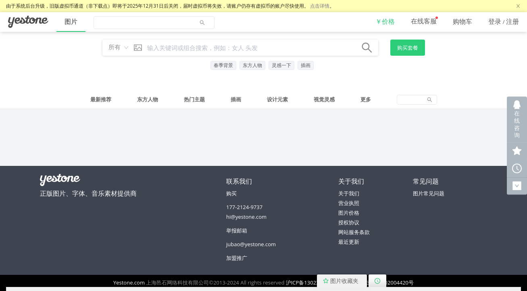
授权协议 (348, 222)
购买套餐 (407, 47)
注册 (512, 21)
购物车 (462, 21)
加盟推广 (236, 258)
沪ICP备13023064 (307, 282)
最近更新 (348, 241)
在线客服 (424, 21)
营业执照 (348, 203)
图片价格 (348, 212)
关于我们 (348, 193)
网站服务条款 (354, 232)
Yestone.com (129, 282)
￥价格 (385, 21)
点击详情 (319, 5)
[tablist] (263, 99)
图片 (71, 21)
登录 (494, 21)
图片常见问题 (428, 193)
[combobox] (116, 48)
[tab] (101, 100)
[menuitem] (28, 22)
